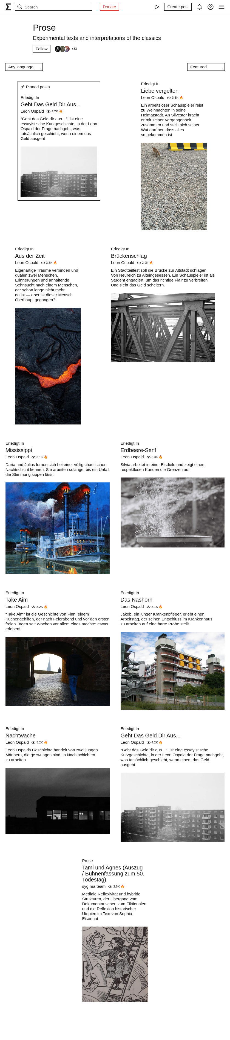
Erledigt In (30, 97)
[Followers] (65, 48)
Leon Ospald (32, 111)
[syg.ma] (8, 6)
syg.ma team (94, 886)
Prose (87, 860)
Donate (109, 6)
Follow (41, 48)
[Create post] (177, 6)
